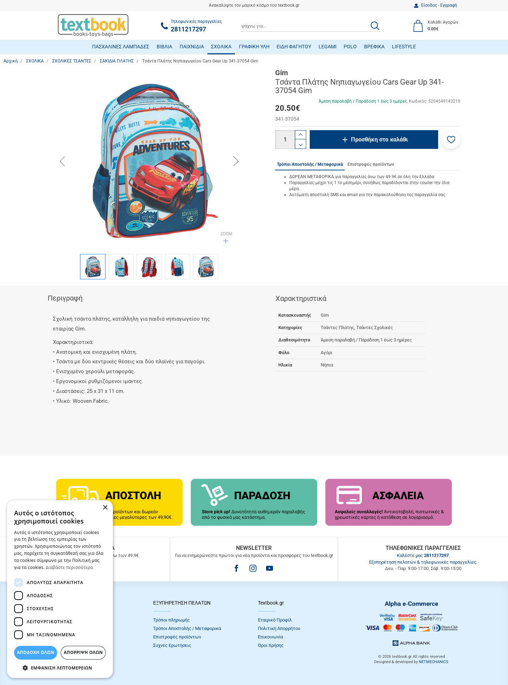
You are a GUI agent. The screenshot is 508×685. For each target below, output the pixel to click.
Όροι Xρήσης (271, 645)
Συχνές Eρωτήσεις (172, 645)
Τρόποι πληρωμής (171, 620)
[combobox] (310, 26)
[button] (451, 139)
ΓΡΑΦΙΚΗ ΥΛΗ (254, 46)
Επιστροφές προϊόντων (177, 636)
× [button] (105, 507)
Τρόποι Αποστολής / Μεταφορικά (187, 628)
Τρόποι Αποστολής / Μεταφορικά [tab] (310, 164)
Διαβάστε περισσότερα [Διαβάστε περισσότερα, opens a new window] (69, 567)
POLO (350, 46)
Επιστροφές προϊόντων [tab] (370, 164)
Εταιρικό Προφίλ (275, 620)
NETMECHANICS (433, 662)
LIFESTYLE (404, 46)
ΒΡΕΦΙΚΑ (374, 46)
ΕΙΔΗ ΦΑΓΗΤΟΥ (294, 46)
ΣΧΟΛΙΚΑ (221, 46)
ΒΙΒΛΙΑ (164, 46)
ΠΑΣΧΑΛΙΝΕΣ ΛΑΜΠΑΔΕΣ (120, 46)
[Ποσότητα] (285, 139)
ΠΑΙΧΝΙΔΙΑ (192, 46)
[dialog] (60, 589)
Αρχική (11, 61)
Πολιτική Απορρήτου (279, 628)
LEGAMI (328, 46)
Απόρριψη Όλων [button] (83, 652)
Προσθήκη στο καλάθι (379, 139)
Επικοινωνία (270, 636)
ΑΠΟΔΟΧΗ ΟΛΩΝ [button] (35, 652)
